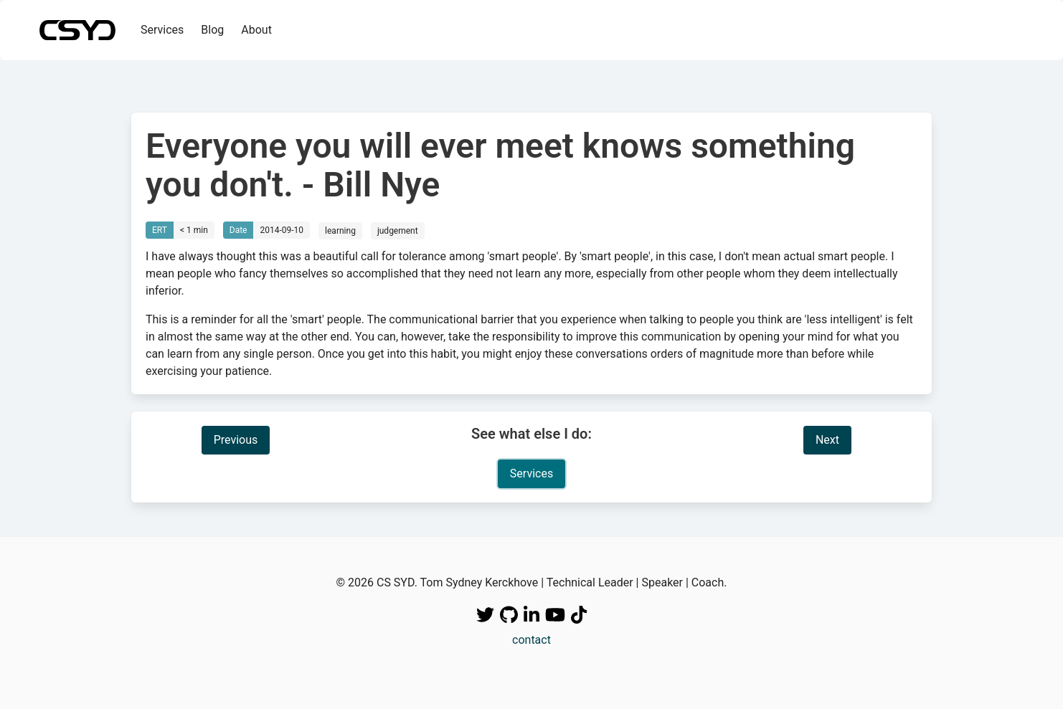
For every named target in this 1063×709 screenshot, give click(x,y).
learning (340, 231)
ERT (159, 230)
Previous (236, 440)
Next (827, 440)
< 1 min (194, 230)
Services (162, 30)
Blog (212, 30)
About (256, 30)
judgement (397, 231)
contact (531, 640)
